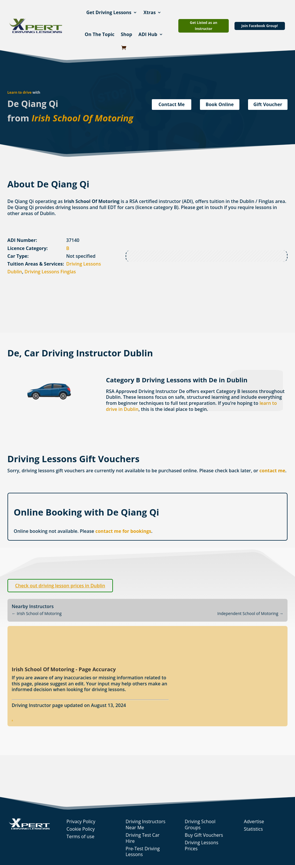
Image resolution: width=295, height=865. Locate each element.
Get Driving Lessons (108, 12)
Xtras (149, 12)
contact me (272, 470)
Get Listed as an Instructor (203, 25)
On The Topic (99, 34)
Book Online (220, 104)
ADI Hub (148, 34)
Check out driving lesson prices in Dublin (60, 585)
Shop (126, 34)
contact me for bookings (123, 531)
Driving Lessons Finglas (50, 271)
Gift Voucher (267, 104)
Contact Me (171, 104)
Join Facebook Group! (259, 25)
